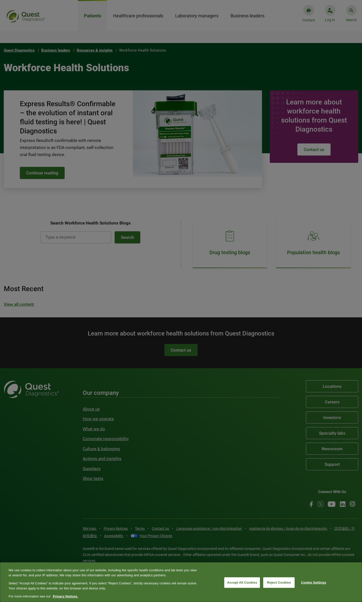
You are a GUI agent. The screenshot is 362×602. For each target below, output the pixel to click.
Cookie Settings (313, 582)
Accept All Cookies (242, 582)
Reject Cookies (279, 582)
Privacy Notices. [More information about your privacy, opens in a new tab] (65, 596)
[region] (181, 582)
